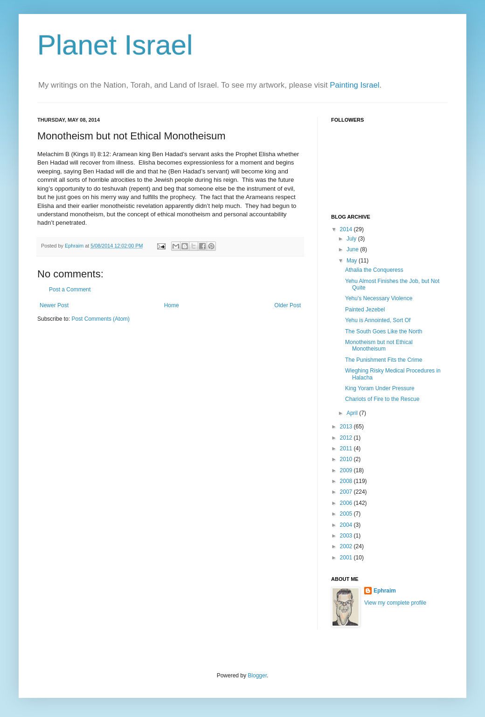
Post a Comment (69, 289)
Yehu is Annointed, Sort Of (377, 320)
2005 (347, 513)
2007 (347, 492)
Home (171, 305)
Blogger (257, 675)
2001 (347, 557)
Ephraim (385, 590)
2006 (347, 503)
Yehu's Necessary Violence (378, 298)
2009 (347, 470)
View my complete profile (395, 603)
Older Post (287, 305)
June (353, 249)
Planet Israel (115, 45)
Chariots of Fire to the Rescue (382, 399)
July (352, 238)
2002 (347, 546)
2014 (347, 229)
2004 (347, 525)
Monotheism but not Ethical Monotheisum (379, 345)
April (352, 413)
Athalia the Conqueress (374, 270)
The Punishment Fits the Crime (383, 360)
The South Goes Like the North (383, 331)
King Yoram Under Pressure (380, 388)
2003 (347, 535)
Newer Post (54, 305)
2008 (347, 481)
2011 (347, 448)
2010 (347, 459)
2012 (347, 437)
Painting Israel (354, 85)
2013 (347, 426)
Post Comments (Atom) (100, 319)
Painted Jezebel (365, 309)
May (352, 260)
